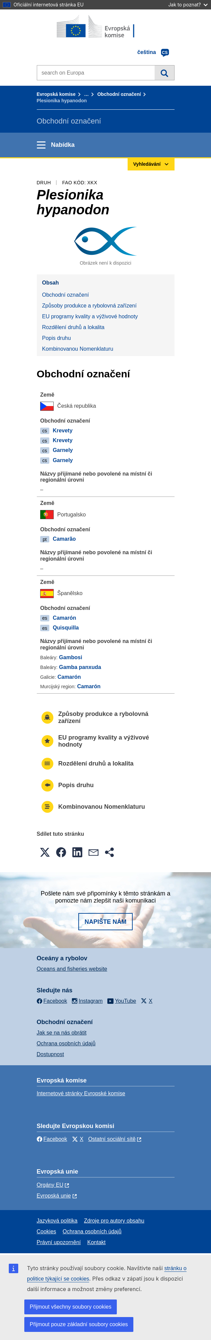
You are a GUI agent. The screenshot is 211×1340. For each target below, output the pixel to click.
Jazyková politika (57, 1221)
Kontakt (96, 1242)
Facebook (52, 1139)
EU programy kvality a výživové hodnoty (90, 316)
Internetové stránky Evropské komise (81, 1093)
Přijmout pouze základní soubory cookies (79, 1324)
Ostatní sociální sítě (112, 1139)
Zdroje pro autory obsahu (114, 1221)
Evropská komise (56, 94)
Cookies (46, 1231)
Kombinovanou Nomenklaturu (77, 349)
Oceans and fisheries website (72, 969)
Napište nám (105, 921)
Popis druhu (56, 338)
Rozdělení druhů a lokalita (73, 327)
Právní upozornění (59, 1242)
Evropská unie (54, 1196)
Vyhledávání (164, 72)
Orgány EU (50, 1185)
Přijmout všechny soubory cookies (70, 1307)
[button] (45, 852)
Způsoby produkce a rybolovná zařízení (89, 306)
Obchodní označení (119, 94)
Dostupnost (50, 1054)
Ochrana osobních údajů (66, 1043)
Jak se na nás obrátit (62, 1033)
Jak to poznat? (188, 4)
